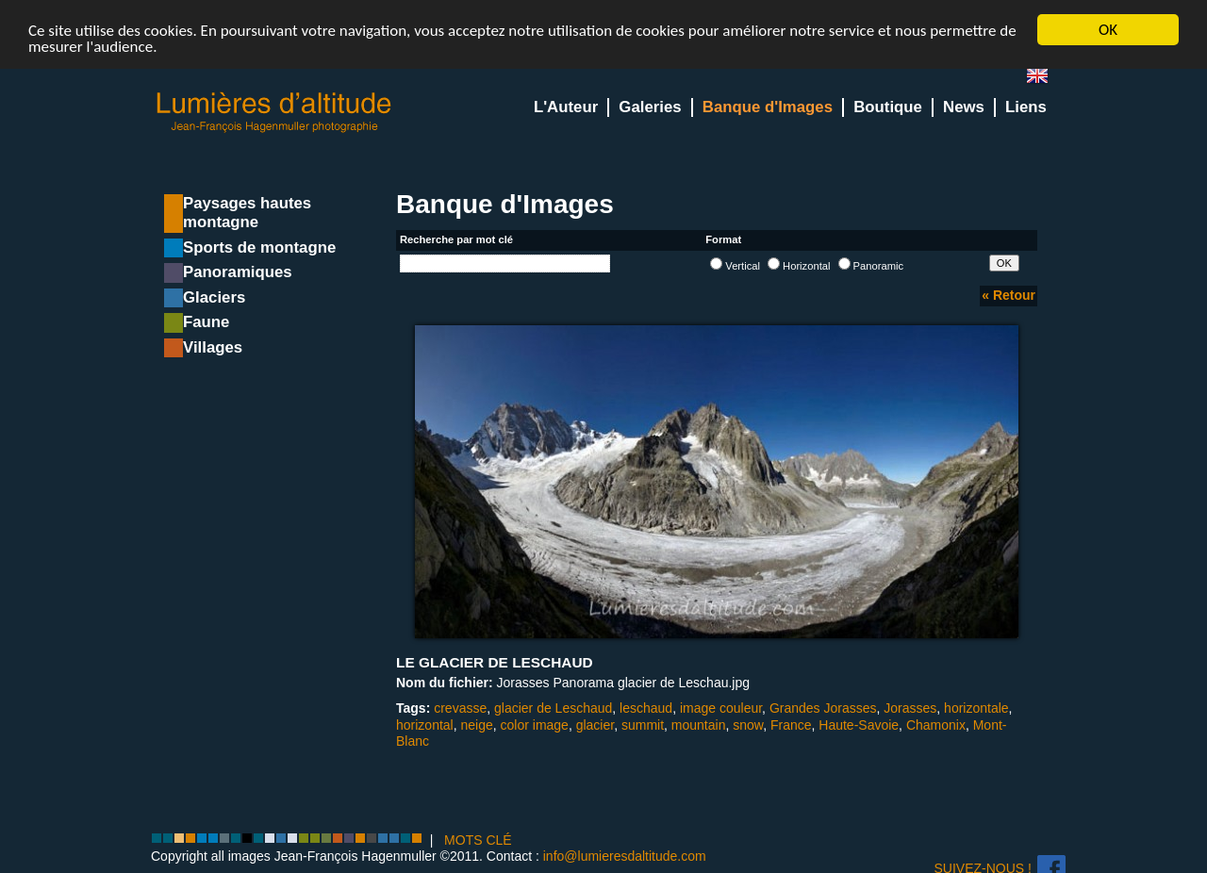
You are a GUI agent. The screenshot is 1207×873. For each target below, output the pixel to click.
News (963, 107)
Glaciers (214, 297)
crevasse (460, 708)
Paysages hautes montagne (247, 212)
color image (535, 725)
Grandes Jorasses (823, 708)
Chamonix (936, 725)
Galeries (650, 107)
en (1045, 79)
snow (748, 725)
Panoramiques (237, 272)
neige (476, 725)
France (791, 725)
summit (642, 725)
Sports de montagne (259, 247)
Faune (206, 322)
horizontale (976, 708)
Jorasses (910, 708)
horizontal (425, 725)
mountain (698, 725)
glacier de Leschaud (553, 708)
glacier (595, 725)
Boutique (887, 107)
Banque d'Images (768, 107)
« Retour (1008, 295)
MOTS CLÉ (478, 840)
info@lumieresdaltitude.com (624, 856)
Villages (212, 347)
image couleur (721, 708)
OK (1108, 30)
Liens (1026, 107)
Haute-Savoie (858, 725)
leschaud (646, 708)
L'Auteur (566, 107)
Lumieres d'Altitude (274, 113)
